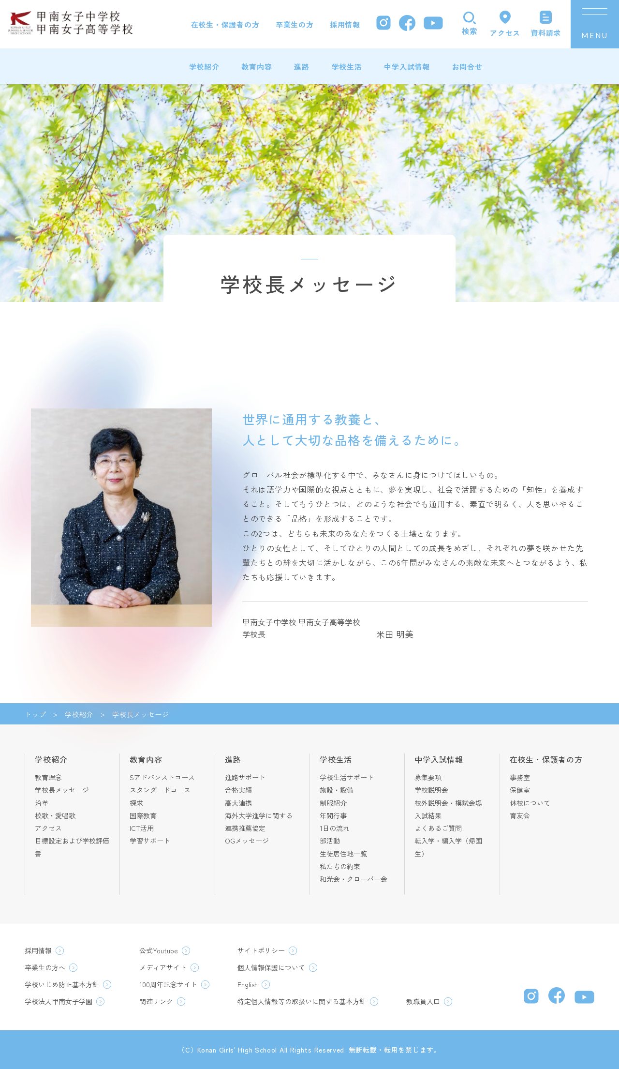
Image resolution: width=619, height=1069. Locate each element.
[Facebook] (407, 24)
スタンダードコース (160, 790)
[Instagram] (383, 23)
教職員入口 (423, 1001)
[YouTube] (433, 24)
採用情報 (345, 24)
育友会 (520, 815)
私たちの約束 (340, 866)
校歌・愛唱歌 (55, 815)
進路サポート (245, 777)
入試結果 (428, 815)
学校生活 (347, 66)
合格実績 (238, 790)
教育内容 (256, 66)
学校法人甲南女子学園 (58, 1001)
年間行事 (333, 815)
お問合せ (467, 66)
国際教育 (143, 815)
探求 (136, 803)
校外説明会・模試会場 (448, 803)
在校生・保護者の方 (225, 24)
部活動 (330, 840)
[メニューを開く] (595, 24)
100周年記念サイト (168, 984)
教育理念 (48, 777)
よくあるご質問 (438, 828)
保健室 (520, 790)
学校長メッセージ (62, 790)
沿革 (41, 803)
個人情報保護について (271, 967)
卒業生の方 (295, 24)
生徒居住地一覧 (343, 853)
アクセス (48, 828)
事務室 (520, 777)
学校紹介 (204, 66)
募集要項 (428, 777)
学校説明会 (431, 790)
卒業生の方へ (45, 967)
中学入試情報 (407, 66)
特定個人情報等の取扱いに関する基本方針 (301, 1001)
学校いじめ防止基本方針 (62, 984)
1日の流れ (335, 828)
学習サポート (150, 840)
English (247, 984)
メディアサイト (163, 967)
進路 (302, 66)
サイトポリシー (261, 950)
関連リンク (156, 1001)
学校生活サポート (347, 777)
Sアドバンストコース (162, 777)
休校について (530, 803)
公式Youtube (158, 950)
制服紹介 (333, 803)
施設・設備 (337, 790)
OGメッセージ (247, 840)
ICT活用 (142, 828)
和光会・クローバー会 (353, 879)
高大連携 (238, 803)
